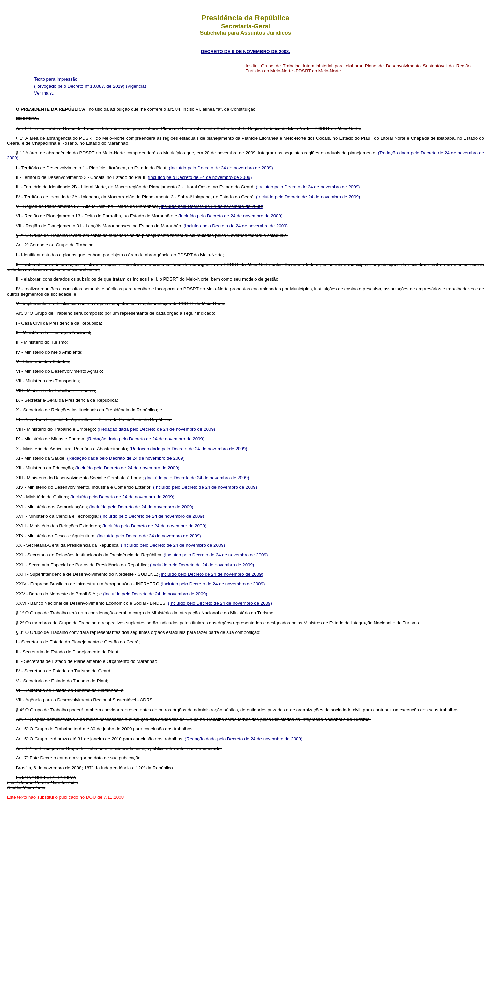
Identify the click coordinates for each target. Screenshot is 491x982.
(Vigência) (136, 86)
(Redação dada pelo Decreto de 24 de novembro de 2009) (156, 429)
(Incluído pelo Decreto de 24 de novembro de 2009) (221, 167)
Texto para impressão (55, 79)
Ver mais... (45, 93)
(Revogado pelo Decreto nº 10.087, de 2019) (80, 86)
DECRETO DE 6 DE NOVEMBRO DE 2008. (245, 51)
